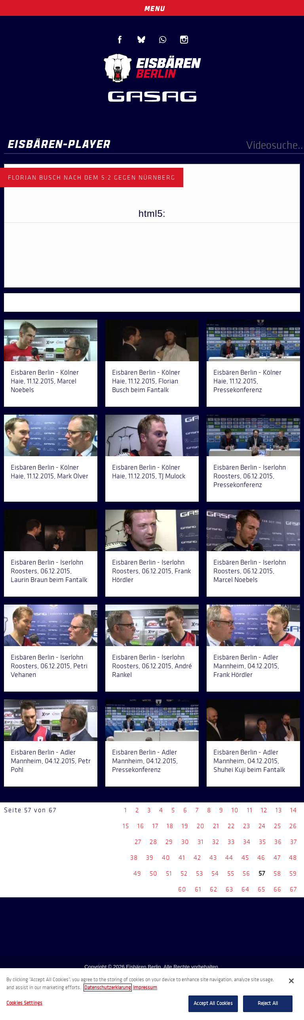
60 (182, 889)
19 (185, 826)
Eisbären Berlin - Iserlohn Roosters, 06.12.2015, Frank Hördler (151, 571)
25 (277, 826)
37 (293, 842)
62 (213, 889)
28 (153, 842)
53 (199, 873)
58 (277, 873)
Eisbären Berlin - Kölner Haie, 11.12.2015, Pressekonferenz (247, 381)
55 (230, 873)
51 (169, 873)
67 (293, 889)
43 (213, 857)
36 (278, 842)
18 (170, 826)
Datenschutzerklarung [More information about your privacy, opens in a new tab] (107, 987)
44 (229, 857)
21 (216, 826)
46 (261, 857)
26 (293, 826)
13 (279, 810)
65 (261, 889)
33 (231, 842)
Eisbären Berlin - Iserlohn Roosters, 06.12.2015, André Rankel (152, 666)
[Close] (291, 981)
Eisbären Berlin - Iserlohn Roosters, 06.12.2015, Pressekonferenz (249, 476)
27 (138, 842)
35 (262, 842)
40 (166, 857)
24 (262, 826)
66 (277, 889)
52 (184, 873)
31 (201, 842)
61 (198, 889)
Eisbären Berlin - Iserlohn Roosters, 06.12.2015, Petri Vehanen (49, 666)
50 (154, 873)
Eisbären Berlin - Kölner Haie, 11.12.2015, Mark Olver (49, 471)
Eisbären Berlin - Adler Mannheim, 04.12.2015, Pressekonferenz (145, 761)
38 (134, 857)
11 (250, 810)
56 (246, 873)
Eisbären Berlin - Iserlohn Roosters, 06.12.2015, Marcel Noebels (249, 571)
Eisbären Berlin (152, 67)
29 (169, 842)
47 (277, 857)
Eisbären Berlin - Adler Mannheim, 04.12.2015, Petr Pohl (51, 761)
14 (293, 810)
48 (293, 857)
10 (235, 810)
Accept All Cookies (213, 1003)
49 (137, 873)
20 (201, 826)
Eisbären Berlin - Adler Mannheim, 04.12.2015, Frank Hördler (246, 666)
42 (197, 857)
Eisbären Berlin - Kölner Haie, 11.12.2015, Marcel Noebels (45, 381)
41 (182, 857)
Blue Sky (141, 40)
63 (229, 889)
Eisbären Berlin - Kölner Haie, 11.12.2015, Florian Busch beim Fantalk (146, 381)
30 (185, 842)
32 (215, 842)
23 (246, 826)
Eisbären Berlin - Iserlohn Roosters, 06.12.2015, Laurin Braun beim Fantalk (49, 571)
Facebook (120, 40)
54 (215, 873)
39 (150, 857)
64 (245, 889)
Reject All (268, 1003)
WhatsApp (163, 40)
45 (245, 857)
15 (126, 826)
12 (264, 810)
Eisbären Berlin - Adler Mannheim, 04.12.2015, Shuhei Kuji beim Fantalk (249, 761)
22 (231, 826)
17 (155, 826)
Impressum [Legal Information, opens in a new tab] (145, 987)
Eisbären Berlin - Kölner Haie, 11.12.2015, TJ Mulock (148, 471)
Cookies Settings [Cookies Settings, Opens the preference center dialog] (24, 1003)
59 (293, 873)
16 (140, 826)
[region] (152, 994)
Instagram (184, 40)
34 (247, 842)
